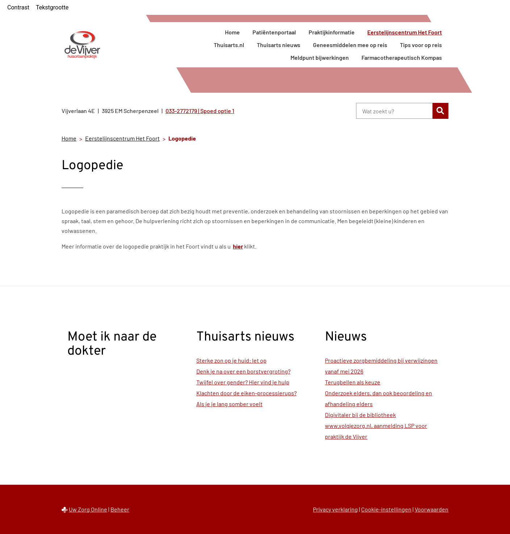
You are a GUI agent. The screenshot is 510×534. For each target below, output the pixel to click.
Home (232, 32)
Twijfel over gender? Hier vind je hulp (242, 382)
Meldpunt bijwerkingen (319, 57)
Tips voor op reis (421, 44)
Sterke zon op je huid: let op (231, 360)
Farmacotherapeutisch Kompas (401, 57)
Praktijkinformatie (332, 32)
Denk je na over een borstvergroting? (243, 371)
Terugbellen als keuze (352, 382)
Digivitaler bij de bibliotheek (360, 414)
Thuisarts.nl (229, 44)
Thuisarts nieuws (278, 44)
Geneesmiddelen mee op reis (350, 44)
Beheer (119, 509)
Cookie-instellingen (386, 509)
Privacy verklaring (335, 509)
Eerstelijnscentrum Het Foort (404, 32)
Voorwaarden (431, 509)
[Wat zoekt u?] (394, 111)
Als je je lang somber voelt (229, 403)
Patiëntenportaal (274, 32)
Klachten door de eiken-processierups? (246, 392)
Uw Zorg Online (88, 509)
